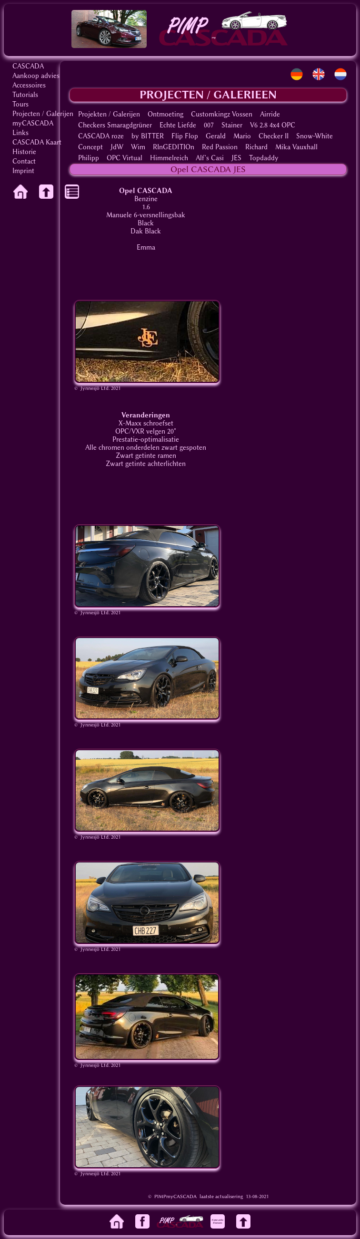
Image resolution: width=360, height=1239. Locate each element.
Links (20, 133)
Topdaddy (264, 158)
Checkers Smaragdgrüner (115, 125)
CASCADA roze (101, 136)
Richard (256, 147)
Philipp (88, 158)
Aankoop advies (36, 76)
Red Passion (220, 147)
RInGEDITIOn (173, 147)
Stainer (231, 125)
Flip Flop (184, 136)
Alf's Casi (210, 158)
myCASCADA (32, 123)
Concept (90, 147)
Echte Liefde (178, 125)
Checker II (274, 136)
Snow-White (314, 136)
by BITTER (147, 136)
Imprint (23, 171)
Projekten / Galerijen (109, 114)
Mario (242, 136)
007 (209, 125)
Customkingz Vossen (221, 114)
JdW (116, 147)
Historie (24, 152)
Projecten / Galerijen (42, 114)
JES (236, 158)
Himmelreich (169, 158)
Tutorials (25, 95)
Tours (20, 104)
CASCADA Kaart (36, 142)
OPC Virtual (124, 158)
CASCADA (28, 66)
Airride (270, 114)
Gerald (216, 136)
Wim (138, 147)
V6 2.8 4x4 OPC (272, 125)
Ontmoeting (165, 114)
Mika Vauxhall (296, 147)
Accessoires (29, 85)
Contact (24, 161)
